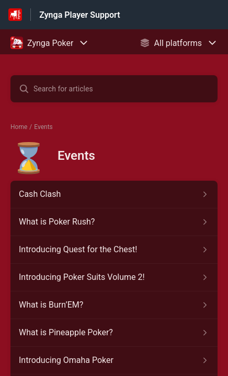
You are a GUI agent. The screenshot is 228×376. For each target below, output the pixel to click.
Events (43, 127)
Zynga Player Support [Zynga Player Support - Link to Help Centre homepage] (79, 15)
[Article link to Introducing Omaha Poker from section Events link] (114, 360)
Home (18, 127)
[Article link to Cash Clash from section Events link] (114, 194)
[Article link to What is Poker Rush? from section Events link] (114, 222)
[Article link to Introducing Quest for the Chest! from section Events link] (114, 249)
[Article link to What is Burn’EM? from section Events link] (114, 305)
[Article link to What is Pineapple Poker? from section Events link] (114, 332)
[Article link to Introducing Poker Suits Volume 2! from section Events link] (114, 277)
